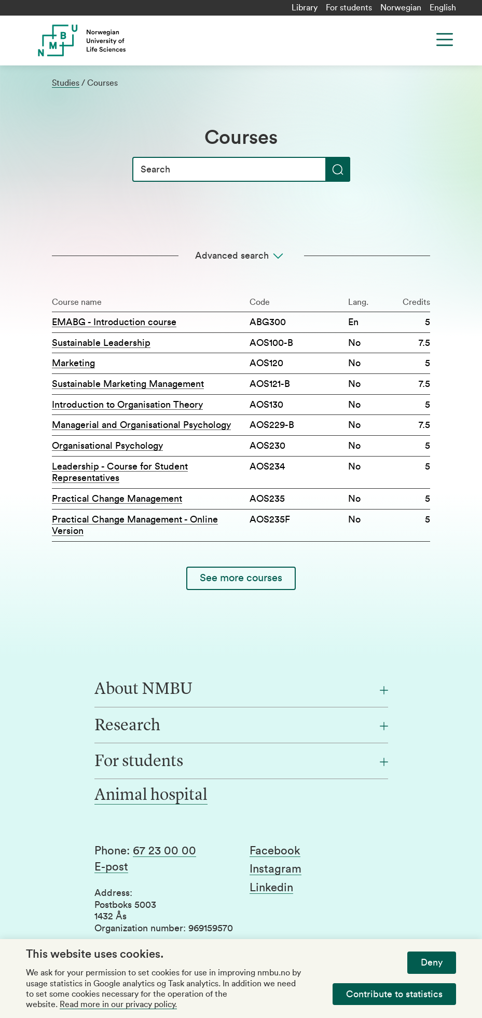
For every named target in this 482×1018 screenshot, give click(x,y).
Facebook (275, 850)
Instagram (275, 869)
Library (305, 8)
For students (349, 8)
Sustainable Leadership (101, 342)
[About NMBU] (241, 689)
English (443, 8)
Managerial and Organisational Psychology (141, 425)
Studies (65, 83)
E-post (111, 867)
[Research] (241, 726)
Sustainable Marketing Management (128, 384)
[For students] (241, 762)
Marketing (73, 363)
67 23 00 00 (164, 850)
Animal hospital (151, 795)
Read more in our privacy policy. (118, 1004)
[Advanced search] (241, 256)
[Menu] (444, 39)
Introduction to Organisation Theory (127, 404)
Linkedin (271, 887)
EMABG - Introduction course (114, 322)
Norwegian (400, 8)
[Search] (241, 169)
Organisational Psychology (107, 445)
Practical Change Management (117, 498)
